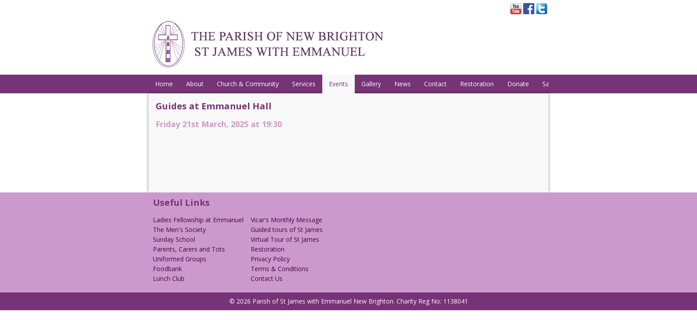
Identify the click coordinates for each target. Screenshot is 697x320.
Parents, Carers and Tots (189, 249)
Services (304, 84)
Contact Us (267, 278)
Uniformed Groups (179, 259)
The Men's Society (179, 229)
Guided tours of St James (287, 229)
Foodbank (167, 268)
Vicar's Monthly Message (286, 220)
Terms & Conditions (279, 268)
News (402, 84)
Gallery (371, 84)
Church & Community (248, 84)
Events (338, 84)
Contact (435, 84)
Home (164, 84)
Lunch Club (168, 278)
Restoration (477, 84)
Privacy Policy (270, 259)
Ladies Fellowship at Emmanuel (198, 220)
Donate (518, 84)
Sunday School (174, 239)
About (195, 84)
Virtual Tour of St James (285, 239)
